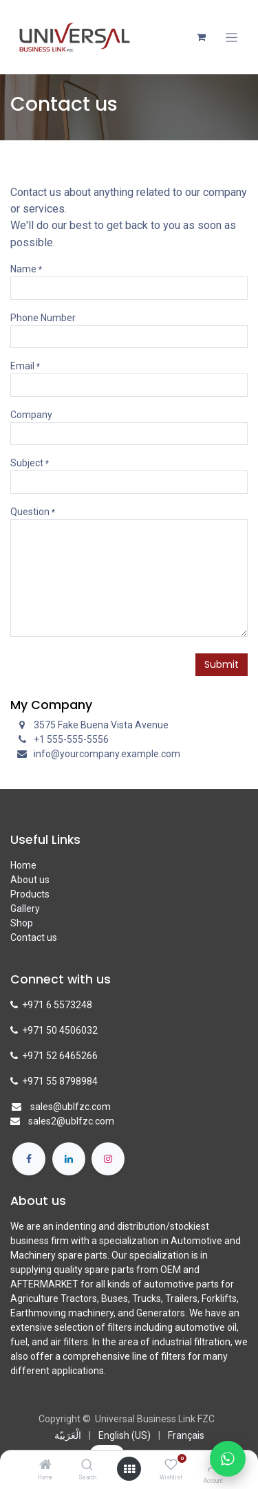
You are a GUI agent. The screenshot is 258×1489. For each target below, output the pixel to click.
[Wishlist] (171, 1465)
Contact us (33, 937)
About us (30, 879)
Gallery (25, 908)
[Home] (45, 1465)
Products (30, 894)
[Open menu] (129, 1469)
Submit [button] (221, 664)
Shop (21, 922)
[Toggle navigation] (231, 37)
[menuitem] (67, 1435)
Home (23, 865)
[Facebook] (28, 1158)
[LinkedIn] (68, 1158)
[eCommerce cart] (201, 37)
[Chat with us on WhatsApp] (228, 1459)
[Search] (87, 1465)
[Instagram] (108, 1158)
